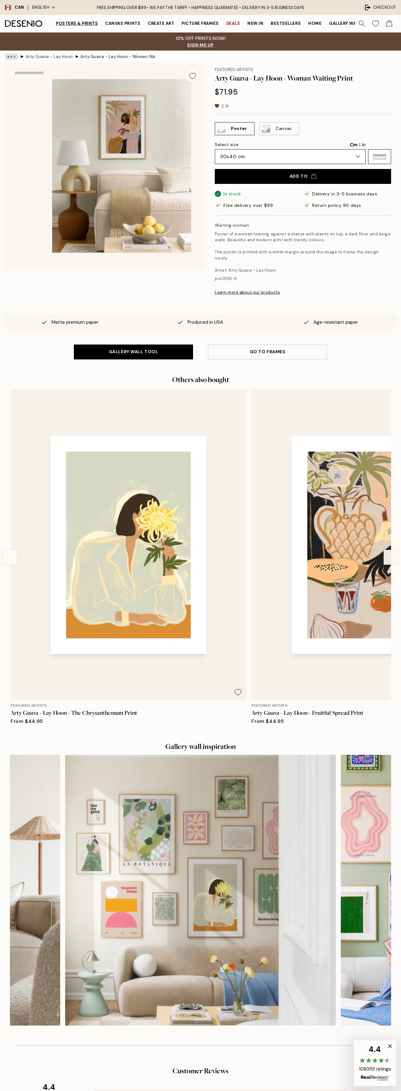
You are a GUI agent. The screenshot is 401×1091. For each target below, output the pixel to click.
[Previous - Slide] (9, 461)
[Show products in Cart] (389, 23)
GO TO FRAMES (268, 351)
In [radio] (364, 145)
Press (187, 934)
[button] (379, 156)
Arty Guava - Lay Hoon (49, 56)
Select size (227, 144)
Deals (233, 23)
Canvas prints (122, 23)
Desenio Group (217, 1073)
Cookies (298, 977)
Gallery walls (346, 23)
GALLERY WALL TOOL (133, 351)
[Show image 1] (29, 91)
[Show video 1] (29, 173)
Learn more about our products (247, 292)
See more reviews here (200, 811)
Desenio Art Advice (309, 923)
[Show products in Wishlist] (375, 23)
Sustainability (196, 955)
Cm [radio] (354, 145)
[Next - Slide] (391, 461)
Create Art (161, 23)
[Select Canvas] (279, 128)
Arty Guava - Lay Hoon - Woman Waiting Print (117, 56)
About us (191, 923)
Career (189, 944)
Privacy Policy (79, 1006)
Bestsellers (286, 23)
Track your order (306, 944)
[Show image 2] (29, 132)
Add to (303, 176)
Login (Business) (199, 994)
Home (315, 23)
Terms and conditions (312, 955)
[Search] (362, 23)
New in (255, 23)
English (43, 7)
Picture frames (200, 23)
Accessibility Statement (207, 966)
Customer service (308, 934)
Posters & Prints (77, 23)
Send (89, 993)
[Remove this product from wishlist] (192, 75)
